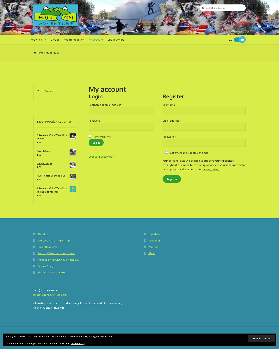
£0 (235, 40)
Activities (36, 39)
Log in (96, 142)
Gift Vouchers (116, 39)
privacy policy (210, 169)
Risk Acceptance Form (51, 272)
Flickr (151, 253)
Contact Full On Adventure (54, 240)
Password (100, 120)
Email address (177, 120)
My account (96, 39)
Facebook (154, 240)
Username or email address (111, 104)
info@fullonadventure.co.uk (50, 294)
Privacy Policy (45, 266)
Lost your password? (101, 156)
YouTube (153, 246)
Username (175, 104)
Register (171, 179)
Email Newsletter (48, 246)
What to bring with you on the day (58, 259)
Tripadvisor (155, 234)
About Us (43, 234)
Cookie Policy (78, 343)
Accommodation (74, 39)
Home (40, 52)
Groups (55, 39)
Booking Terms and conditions (56, 253)
